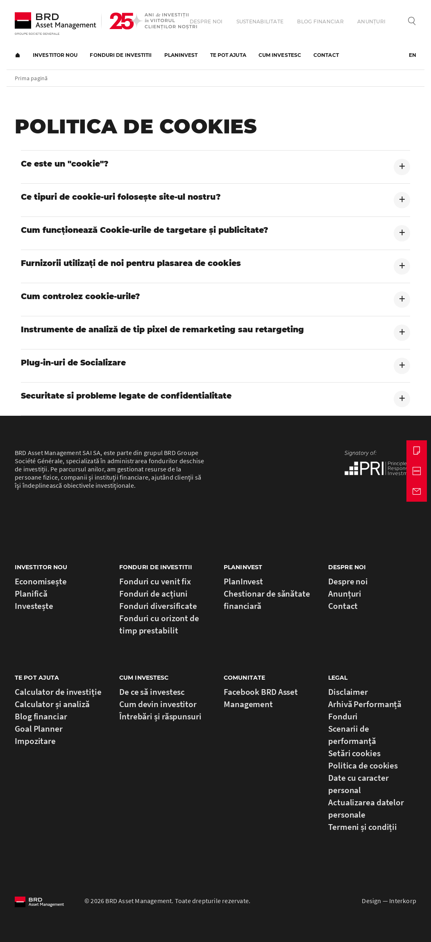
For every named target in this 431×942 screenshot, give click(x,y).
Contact (326, 55)
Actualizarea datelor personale (366, 808)
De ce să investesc (152, 691)
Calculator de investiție (58, 691)
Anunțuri (371, 21)
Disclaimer (348, 691)
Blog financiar (320, 21)
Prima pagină (18, 55)
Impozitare (35, 740)
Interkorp (402, 901)
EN (412, 55)
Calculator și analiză (52, 704)
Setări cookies (354, 753)
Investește (34, 605)
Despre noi (206, 21)
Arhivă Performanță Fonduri (365, 710)
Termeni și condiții (362, 826)
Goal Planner (39, 728)
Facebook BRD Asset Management (261, 698)
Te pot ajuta (228, 55)
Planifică (31, 593)
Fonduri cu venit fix (155, 581)
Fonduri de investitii (121, 55)
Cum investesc (280, 55)
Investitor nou (55, 55)
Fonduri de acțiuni (153, 593)
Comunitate (244, 677)
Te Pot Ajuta (37, 677)
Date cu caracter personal (358, 784)
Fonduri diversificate (158, 605)
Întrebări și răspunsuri (160, 716)
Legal (338, 677)
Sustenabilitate (260, 21)
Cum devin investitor (158, 704)
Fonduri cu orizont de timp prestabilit (159, 624)
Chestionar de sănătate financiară (267, 599)
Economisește (41, 581)
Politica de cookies (363, 765)
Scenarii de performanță (352, 734)
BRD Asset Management (55, 23)
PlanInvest (181, 55)
